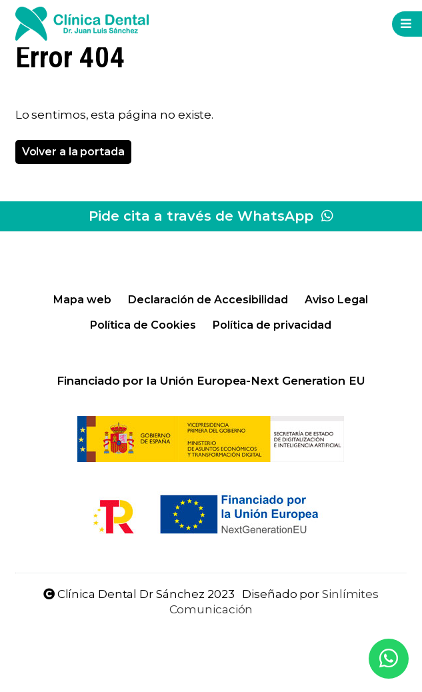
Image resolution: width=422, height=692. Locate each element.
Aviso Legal (336, 299)
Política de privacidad (272, 325)
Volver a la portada (73, 151)
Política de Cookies (143, 325)
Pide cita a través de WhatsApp (211, 216)
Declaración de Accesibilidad (208, 299)
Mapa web (82, 299)
